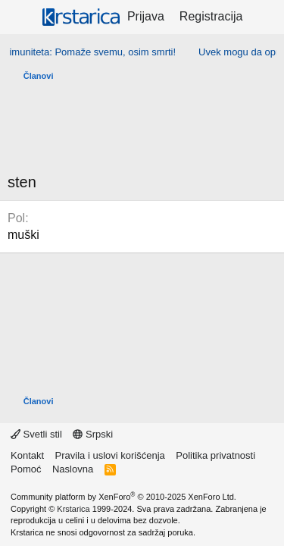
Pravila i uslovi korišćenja (110, 455)
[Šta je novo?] (265, 16)
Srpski (93, 434)
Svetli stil (36, 434)
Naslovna (72, 469)
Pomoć (26, 469)
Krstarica (73, 508)
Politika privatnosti (215, 455)
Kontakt (27, 455)
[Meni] (21, 17)
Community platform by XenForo (123, 496)
